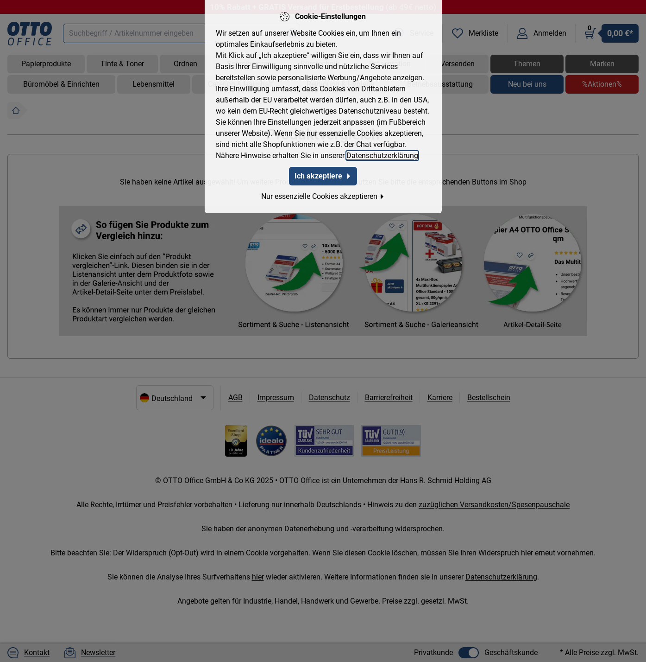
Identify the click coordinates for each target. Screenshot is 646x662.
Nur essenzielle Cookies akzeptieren (323, 189)
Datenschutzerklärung (382, 148)
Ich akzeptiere (323, 169)
